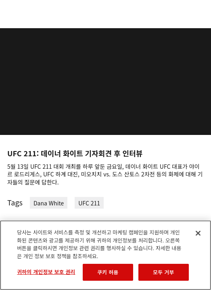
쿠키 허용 (107, 272)
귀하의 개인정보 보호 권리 (46, 272)
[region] (105, 255)
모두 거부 (163, 272)
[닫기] (198, 233)
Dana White (48, 203)
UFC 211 (89, 203)
